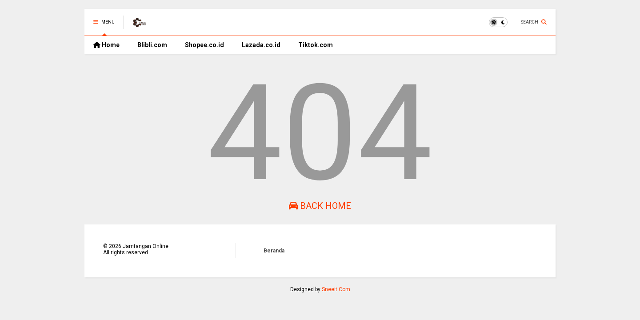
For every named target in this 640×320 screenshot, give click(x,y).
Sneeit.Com (336, 289)
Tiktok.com (315, 44)
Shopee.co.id (204, 44)
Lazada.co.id (261, 44)
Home (106, 44)
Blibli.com (152, 44)
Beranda (274, 251)
